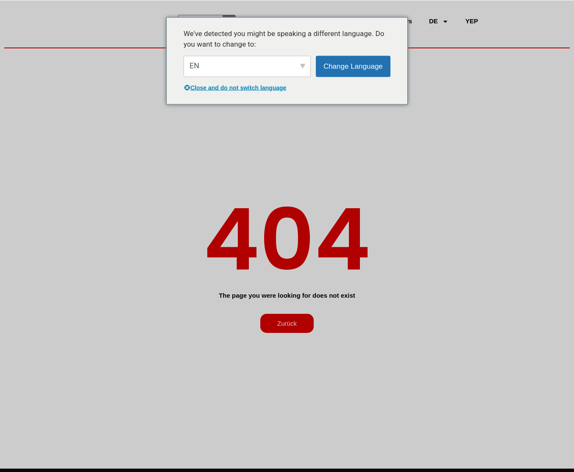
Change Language (353, 66)
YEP (471, 21)
